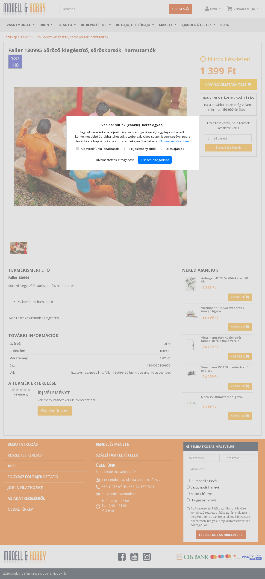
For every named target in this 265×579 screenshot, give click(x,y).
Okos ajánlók (174, 149)
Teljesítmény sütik (142, 149)
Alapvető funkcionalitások (100, 149)
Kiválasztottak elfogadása (115, 160)
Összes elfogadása (155, 160)
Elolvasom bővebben (174, 141)
